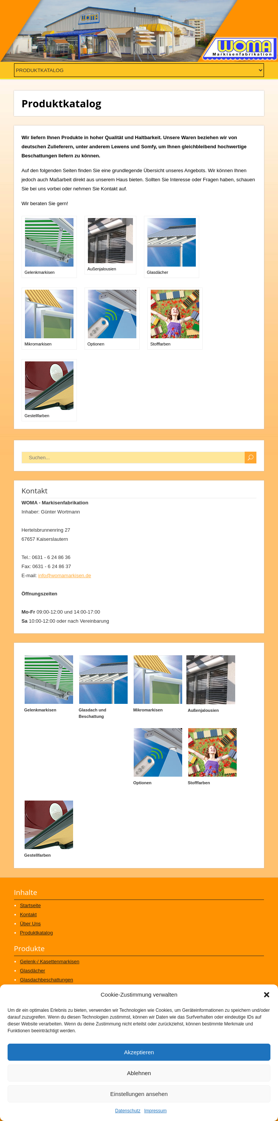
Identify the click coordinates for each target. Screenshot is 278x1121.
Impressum (155, 1110)
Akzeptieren (139, 1052)
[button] (266, 995)
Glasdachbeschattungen (46, 980)
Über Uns (30, 923)
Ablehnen (139, 1073)
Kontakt (28, 914)
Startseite (30, 905)
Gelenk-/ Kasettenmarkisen (50, 961)
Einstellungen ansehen (139, 1094)
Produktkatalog (36, 933)
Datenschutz (128, 1110)
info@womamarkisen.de (64, 575)
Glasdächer (32, 970)
